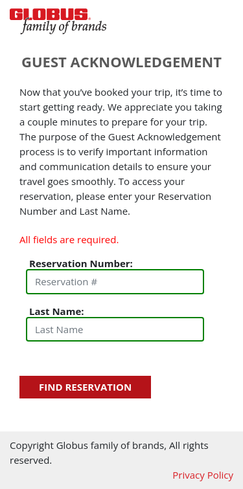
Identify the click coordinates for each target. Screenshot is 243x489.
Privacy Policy (202, 474)
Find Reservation (85, 386)
